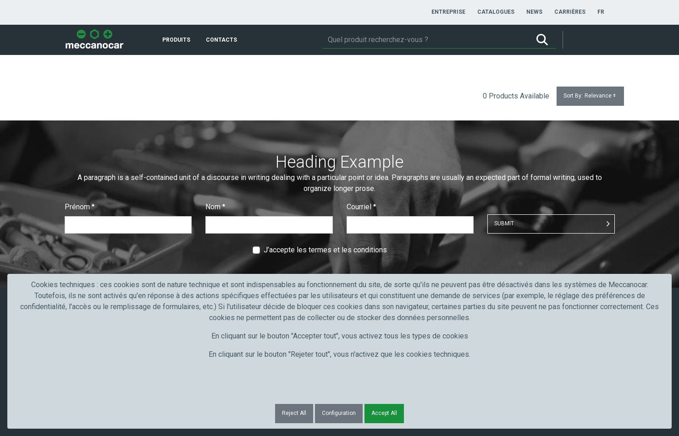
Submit (504, 223)
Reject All (294, 413)
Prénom (79, 206)
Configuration (339, 413)
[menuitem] (448, 12)
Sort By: (590, 96)
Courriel (361, 206)
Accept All (384, 413)
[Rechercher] (425, 40)
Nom (215, 206)
